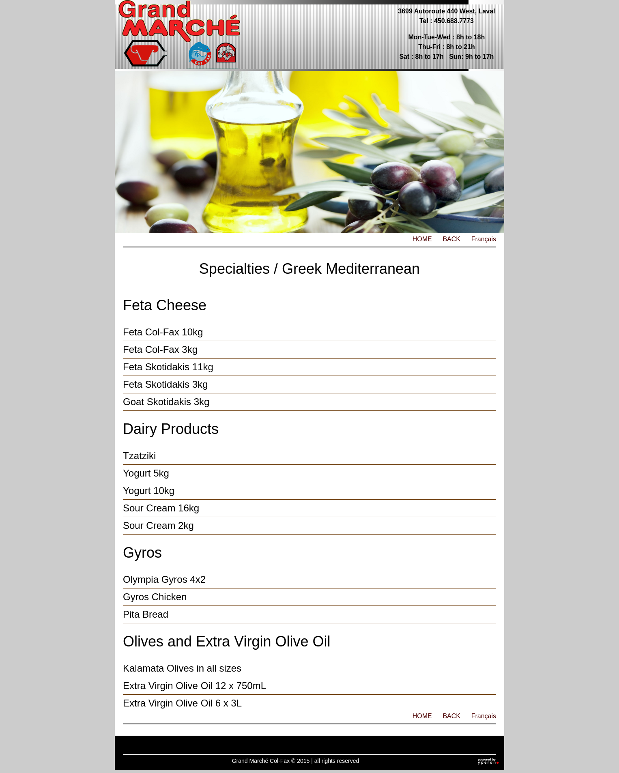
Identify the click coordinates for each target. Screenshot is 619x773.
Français (483, 239)
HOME (422, 239)
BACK (451, 239)
